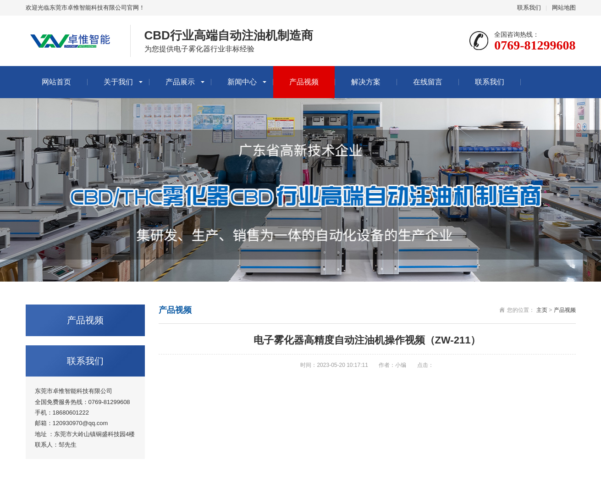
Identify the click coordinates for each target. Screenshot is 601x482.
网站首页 (56, 82)
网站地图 (564, 7)
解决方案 (365, 82)
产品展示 (180, 82)
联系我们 (529, 7)
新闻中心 (242, 82)
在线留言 (427, 82)
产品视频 (304, 82)
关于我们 (118, 82)
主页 (541, 310)
